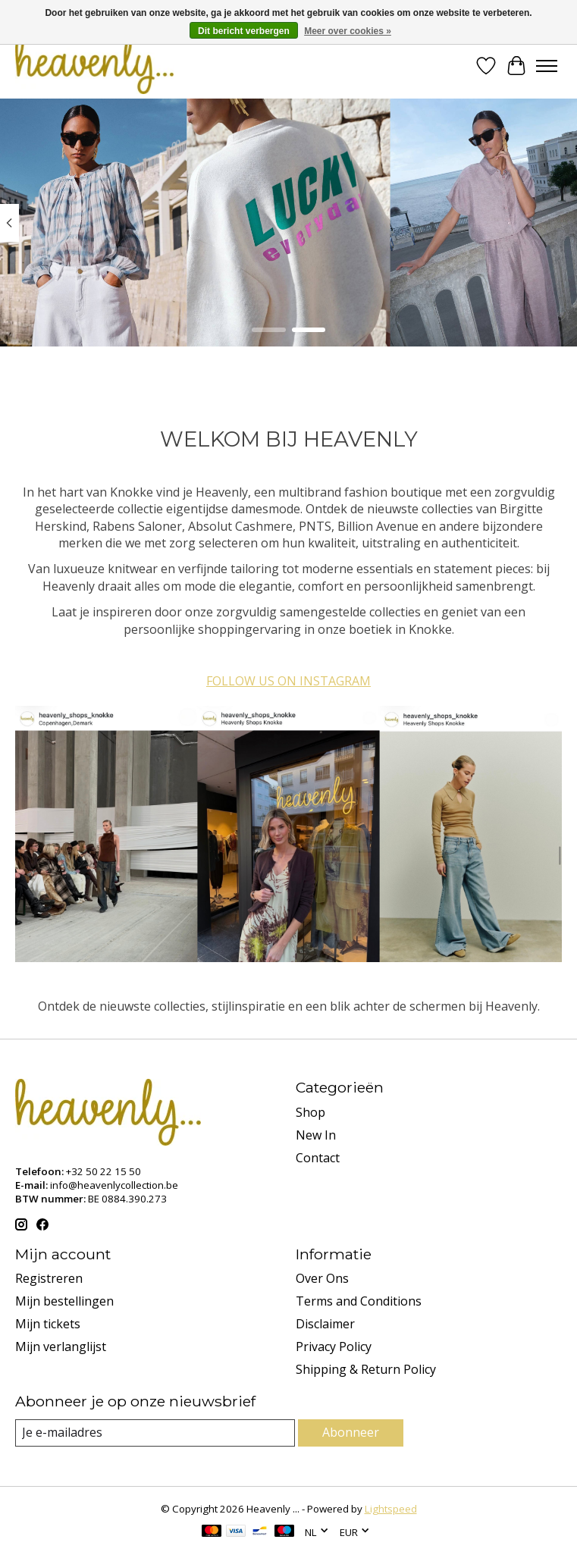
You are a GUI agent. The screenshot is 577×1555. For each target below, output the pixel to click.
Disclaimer (325, 1323)
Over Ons (322, 1278)
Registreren (49, 1278)
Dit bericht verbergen (244, 31)
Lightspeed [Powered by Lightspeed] (391, 1509)
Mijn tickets (47, 1323)
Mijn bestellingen (64, 1301)
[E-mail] (155, 1432)
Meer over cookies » (347, 31)
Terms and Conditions (359, 1301)
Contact (318, 1157)
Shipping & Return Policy (366, 1369)
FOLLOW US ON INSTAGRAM (288, 680)
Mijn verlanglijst (60, 1346)
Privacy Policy (334, 1346)
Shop (310, 1112)
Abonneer (350, 1432)
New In (316, 1135)
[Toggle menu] (547, 66)
